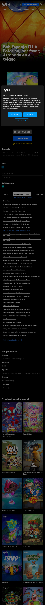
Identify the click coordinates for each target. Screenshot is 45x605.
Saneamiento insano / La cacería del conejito (17, 247)
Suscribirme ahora (30, 4)
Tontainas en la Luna (9, 319)
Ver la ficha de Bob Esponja (23, 197)
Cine (11, 10)
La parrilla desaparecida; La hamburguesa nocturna (19, 325)
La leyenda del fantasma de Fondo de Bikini (16, 227)
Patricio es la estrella (9, 546)
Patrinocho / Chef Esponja (11, 302)
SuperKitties (27, 434)
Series (4, 10)
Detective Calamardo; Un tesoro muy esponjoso (18, 250)
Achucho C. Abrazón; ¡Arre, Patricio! (15, 257)
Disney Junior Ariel (8, 510)
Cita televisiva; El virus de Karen (13, 322)
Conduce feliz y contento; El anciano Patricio (17, 263)
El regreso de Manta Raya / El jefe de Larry (16, 224)
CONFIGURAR (22, 120)
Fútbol (18, 10)
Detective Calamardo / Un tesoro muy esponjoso (18, 253)
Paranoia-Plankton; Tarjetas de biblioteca (16, 312)
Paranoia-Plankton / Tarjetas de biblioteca (16, 309)
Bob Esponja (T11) (21, 194)
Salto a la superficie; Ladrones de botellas (16, 280)
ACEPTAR (30, 114)
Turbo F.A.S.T (6, 583)
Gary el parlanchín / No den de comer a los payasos (19, 332)
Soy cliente (22, 132)
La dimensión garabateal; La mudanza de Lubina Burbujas (21, 276)
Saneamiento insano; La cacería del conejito (17, 244)
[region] (22, 105)
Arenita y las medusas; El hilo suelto (14, 335)
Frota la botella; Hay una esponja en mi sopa (17, 214)
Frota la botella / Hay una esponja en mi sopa (17, 217)
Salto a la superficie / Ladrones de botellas (16, 283)
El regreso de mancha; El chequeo (14, 211)
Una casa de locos (8, 472)
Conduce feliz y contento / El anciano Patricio (17, 267)
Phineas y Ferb (28, 510)
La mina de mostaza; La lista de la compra (16, 293)
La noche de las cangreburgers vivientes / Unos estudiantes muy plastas (22, 239)
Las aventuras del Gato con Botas (33, 473)
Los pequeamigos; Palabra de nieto (14, 270)
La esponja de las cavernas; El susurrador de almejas (20, 204)
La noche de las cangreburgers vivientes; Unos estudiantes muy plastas (21, 234)
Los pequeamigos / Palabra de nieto (14, 273)
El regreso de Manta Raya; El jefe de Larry (16, 221)
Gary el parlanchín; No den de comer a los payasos (19, 260)
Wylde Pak (27, 546)
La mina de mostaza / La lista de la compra (16, 296)
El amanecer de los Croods (33, 583)
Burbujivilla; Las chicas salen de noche (15, 329)
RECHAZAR (14, 114)
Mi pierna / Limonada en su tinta (13, 286)
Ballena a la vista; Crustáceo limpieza (15, 299)
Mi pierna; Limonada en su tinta (13, 289)
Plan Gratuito (30, 10)
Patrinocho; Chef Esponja (11, 306)
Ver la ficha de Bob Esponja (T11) (13, 340)
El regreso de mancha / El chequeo (14, 208)
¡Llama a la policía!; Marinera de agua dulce (17, 316)
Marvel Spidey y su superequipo (8, 435)
